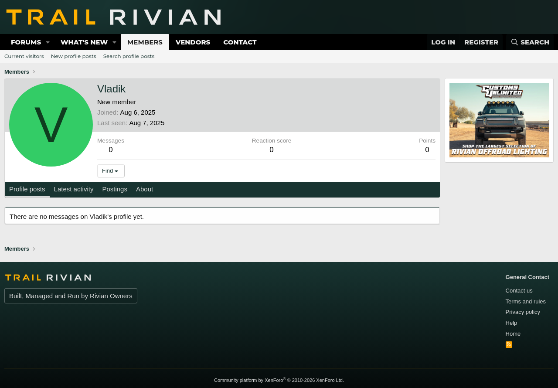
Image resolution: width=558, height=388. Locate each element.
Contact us (519, 290)
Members (145, 42)
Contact (239, 42)
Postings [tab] (114, 189)
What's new (84, 42)
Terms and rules (526, 301)
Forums (26, 42)
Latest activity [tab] (74, 189)
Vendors (193, 42)
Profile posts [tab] (27, 189)
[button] (48, 42)
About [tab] (144, 189)
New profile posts (73, 56)
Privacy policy (523, 312)
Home (513, 333)
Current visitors (24, 56)
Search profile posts (129, 56)
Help (511, 323)
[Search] (530, 42)
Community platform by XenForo (279, 380)
